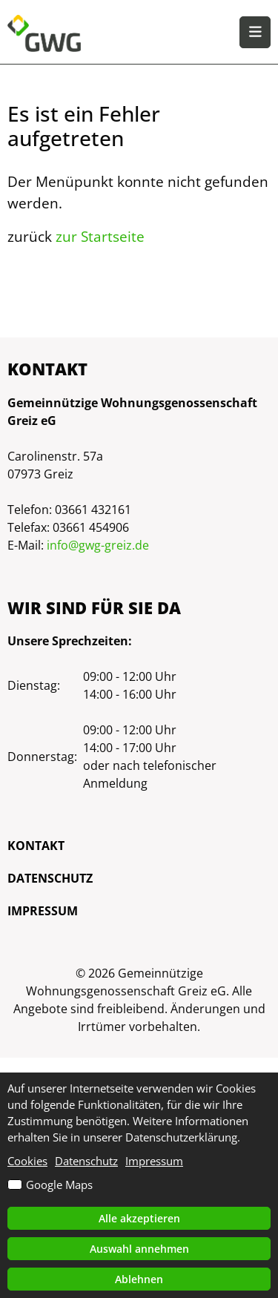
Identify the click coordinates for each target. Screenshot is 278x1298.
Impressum (42, 911)
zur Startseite (100, 236)
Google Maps (59, 1184)
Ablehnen (139, 1279)
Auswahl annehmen (139, 1249)
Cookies (27, 1160)
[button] (255, 32)
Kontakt (35, 845)
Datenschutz (50, 878)
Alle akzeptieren (139, 1218)
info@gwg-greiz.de (98, 545)
